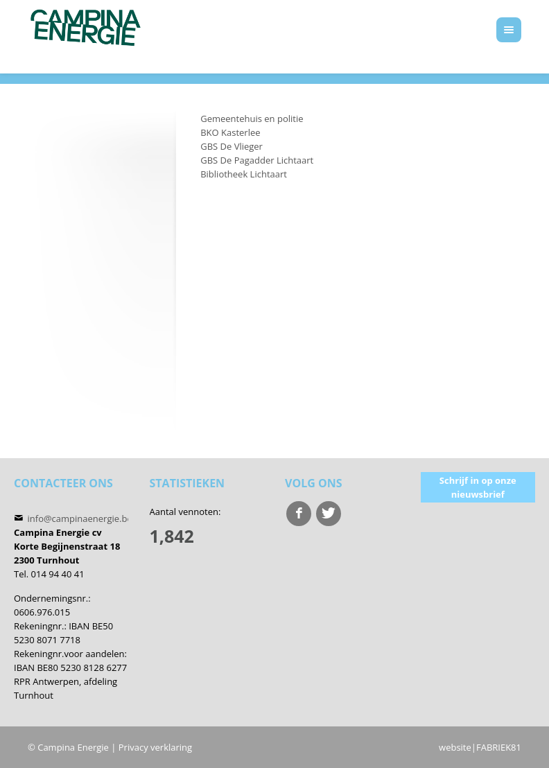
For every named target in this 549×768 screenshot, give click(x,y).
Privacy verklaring (155, 747)
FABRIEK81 (498, 747)
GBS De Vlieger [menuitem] (231, 146)
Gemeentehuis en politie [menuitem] (251, 118)
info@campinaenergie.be (80, 518)
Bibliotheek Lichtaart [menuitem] (243, 174)
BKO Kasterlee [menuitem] (230, 132)
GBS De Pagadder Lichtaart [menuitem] (256, 160)
